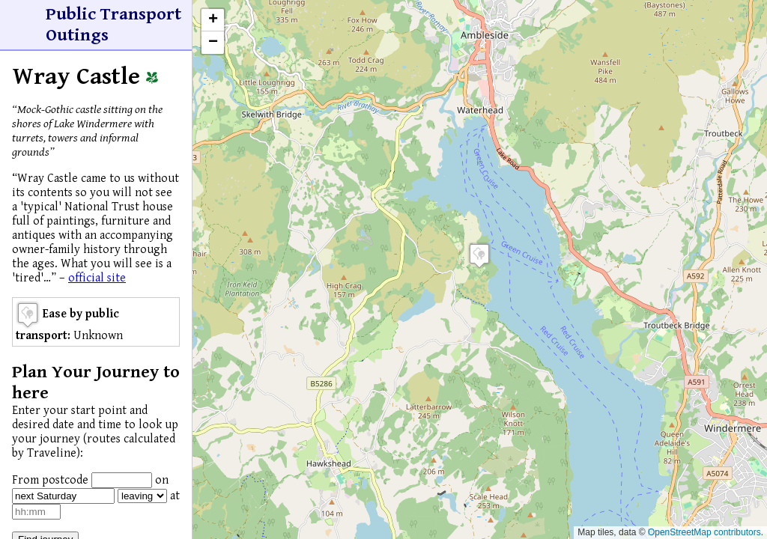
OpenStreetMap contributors (704, 532)
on (162, 480)
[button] (479, 256)
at (175, 496)
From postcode (50, 480)
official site (97, 278)
